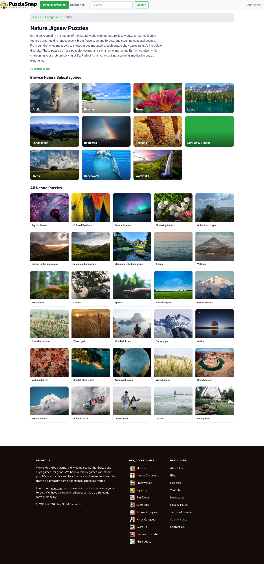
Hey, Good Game (55, 468)
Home (37, 17)
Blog (173, 476)
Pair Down (143, 497)
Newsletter (178, 498)
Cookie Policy (178, 520)
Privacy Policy (179, 505)
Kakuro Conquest (147, 475)
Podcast (175, 483)
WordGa (141, 527)
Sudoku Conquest (147, 512)
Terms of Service (181, 512)
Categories (52, 17)
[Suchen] (112, 4)
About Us (176, 468)
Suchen (141, 5)
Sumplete (142, 505)
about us (56, 488)
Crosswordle (144, 483)
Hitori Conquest (146, 519)
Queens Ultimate (147, 534)
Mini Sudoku (143, 541)
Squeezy (141, 490)
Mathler (141, 468)
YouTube (176, 490)
